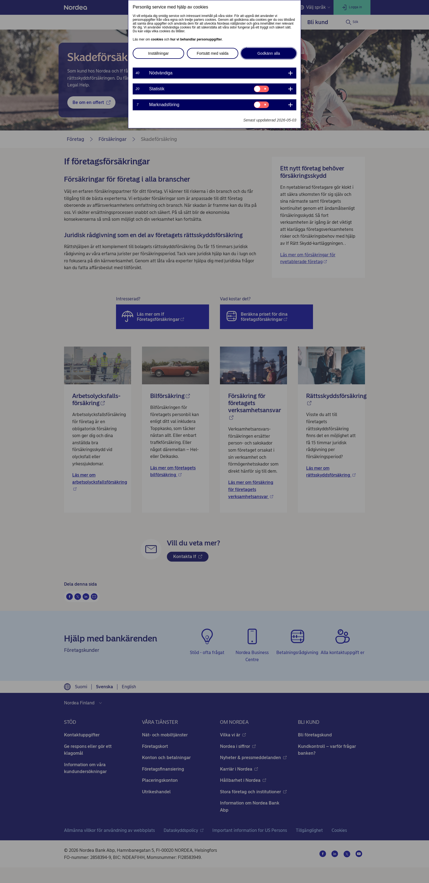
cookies (157, 39)
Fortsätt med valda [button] (212, 53)
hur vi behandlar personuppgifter (196, 39)
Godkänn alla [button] (268, 53)
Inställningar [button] (158, 53)
